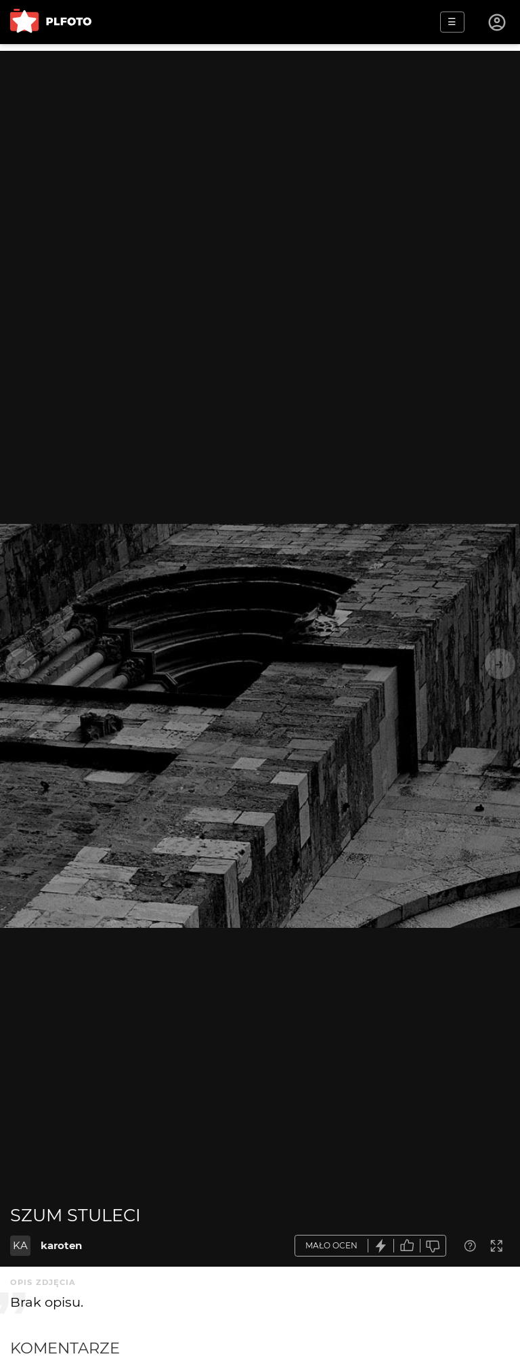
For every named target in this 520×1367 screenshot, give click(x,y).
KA (20, 1245)
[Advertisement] (260, 146)
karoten (61, 1245)
